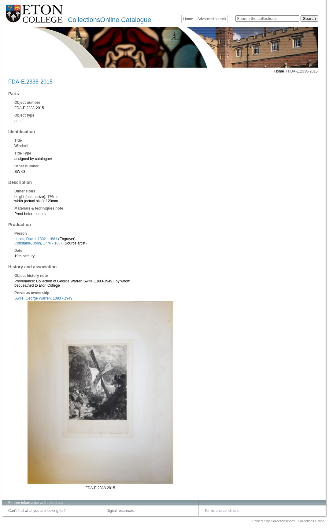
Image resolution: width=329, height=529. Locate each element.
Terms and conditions (222, 511)
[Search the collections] (267, 18)
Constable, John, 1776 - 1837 (38, 243)
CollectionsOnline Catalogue (109, 20)
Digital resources (120, 511)
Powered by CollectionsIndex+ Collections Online (288, 521)
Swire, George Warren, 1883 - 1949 (43, 298)
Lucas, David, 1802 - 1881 (35, 239)
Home (188, 19)
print (17, 121)
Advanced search (212, 19)
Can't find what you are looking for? (37, 511)
